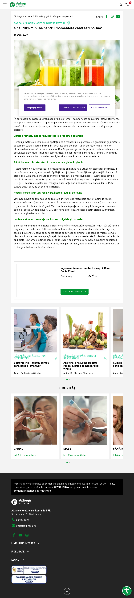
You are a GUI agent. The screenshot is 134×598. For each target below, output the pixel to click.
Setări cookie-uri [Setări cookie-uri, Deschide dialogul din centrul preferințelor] (99, 107)
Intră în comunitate (25, 454)
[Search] (121, 5)
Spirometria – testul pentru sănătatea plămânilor (31, 364)
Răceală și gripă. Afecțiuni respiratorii (54, 16)
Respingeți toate (34, 107)
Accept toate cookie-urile (72, 107)
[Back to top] (67, 591)
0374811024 (20, 519)
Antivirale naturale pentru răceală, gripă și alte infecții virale (81, 365)
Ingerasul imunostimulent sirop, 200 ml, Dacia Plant (86, 270)
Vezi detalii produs (74, 291)
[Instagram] (26, 535)
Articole (28, 16)
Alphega (18, 16)
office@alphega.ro (23, 525)
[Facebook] (13, 535)
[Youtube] (20, 535)
